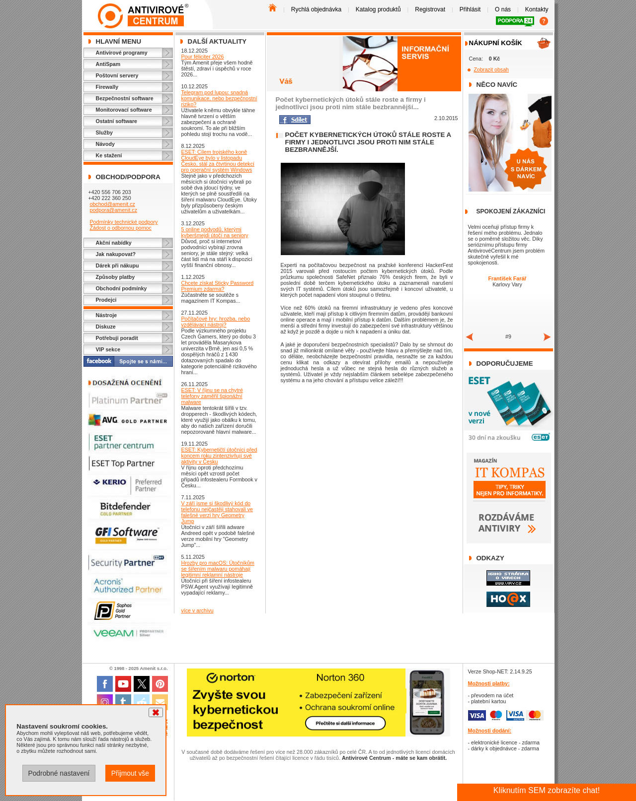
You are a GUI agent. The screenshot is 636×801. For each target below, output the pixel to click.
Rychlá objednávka (316, 9)
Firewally (107, 87)
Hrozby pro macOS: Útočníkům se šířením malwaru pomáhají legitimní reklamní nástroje (217, 569)
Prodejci (106, 300)
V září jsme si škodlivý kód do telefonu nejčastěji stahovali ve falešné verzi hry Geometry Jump (217, 512)
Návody (105, 144)
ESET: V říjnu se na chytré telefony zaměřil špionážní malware (212, 396)
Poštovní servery (117, 75)
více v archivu (197, 610)
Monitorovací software (124, 110)
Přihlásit (470, 9)
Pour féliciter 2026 (202, 57)
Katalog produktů (378, 9)
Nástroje (106, 315)
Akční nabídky (114, 243)
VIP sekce (108, 349)
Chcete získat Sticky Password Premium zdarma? (217, 286)
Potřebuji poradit (117, 338)
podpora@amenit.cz (113, 210)
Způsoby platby (115, 277)
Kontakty (537, 9)
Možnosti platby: (489, 683)
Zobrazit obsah (491, 69)
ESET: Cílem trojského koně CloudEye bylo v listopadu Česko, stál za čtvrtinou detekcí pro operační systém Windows (217, 161)
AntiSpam (108, 64)
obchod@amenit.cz (112, 204)
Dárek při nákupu (117, 265)
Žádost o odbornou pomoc (120, 228)
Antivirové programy (122, 53)
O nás (503, 9)
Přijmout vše (130, 773)
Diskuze (106, 327)
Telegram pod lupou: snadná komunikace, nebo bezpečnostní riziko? (219, 98)
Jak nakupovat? (116, 254)
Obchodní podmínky (121, 288)
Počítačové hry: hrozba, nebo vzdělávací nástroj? (215, 322)
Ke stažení (109, 155)
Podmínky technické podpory (123, 222)
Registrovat (430, 9)
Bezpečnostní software (125, 98)
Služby (104, 132)
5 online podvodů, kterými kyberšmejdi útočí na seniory (214, 232)
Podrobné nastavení (58, 773)
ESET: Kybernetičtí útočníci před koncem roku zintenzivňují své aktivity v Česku (219, 456)
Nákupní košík (495, 43)
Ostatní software (117, 121)
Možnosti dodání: (490, 731)
